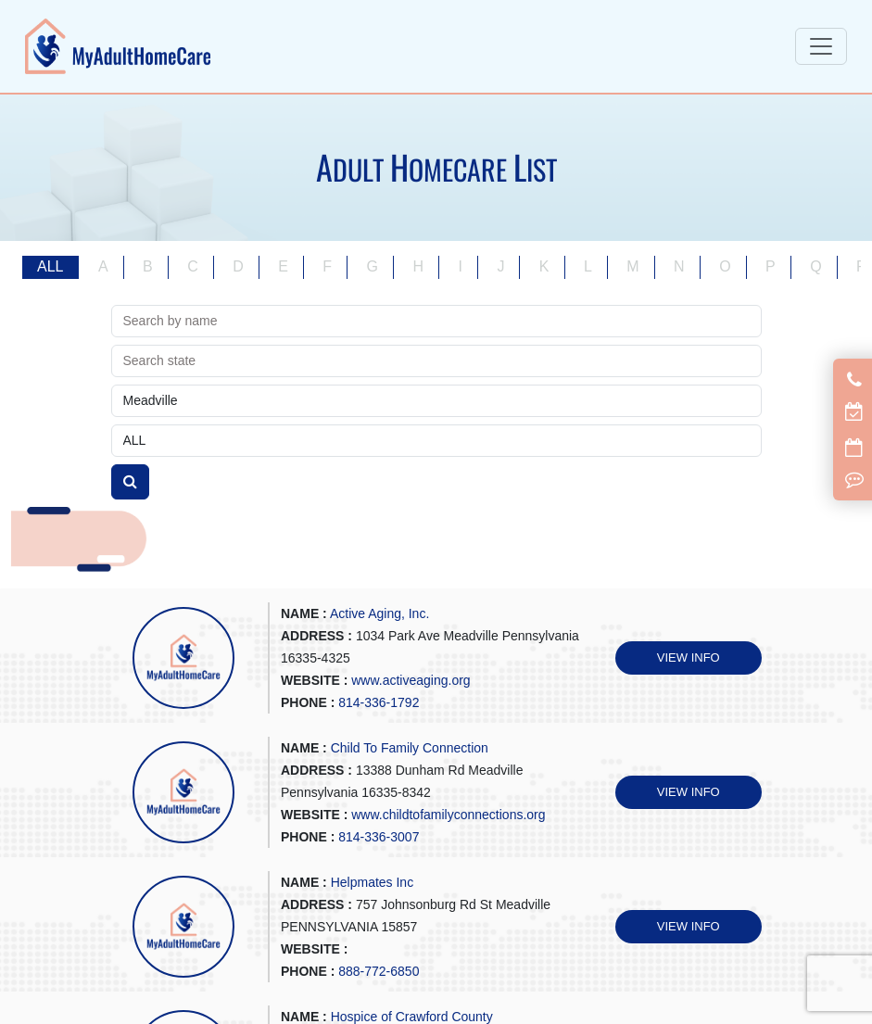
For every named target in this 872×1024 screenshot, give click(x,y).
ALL (50, 266)
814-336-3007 (378, 836)
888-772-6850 (378, 971)
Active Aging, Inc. (379, 613)
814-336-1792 (378, 702)
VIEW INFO (688, 657)
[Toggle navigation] (821, 46)
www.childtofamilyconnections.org (448, 814)
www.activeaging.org (410, 680)
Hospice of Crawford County (412, 1016)
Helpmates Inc (372, 882)
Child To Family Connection (409, 747)
